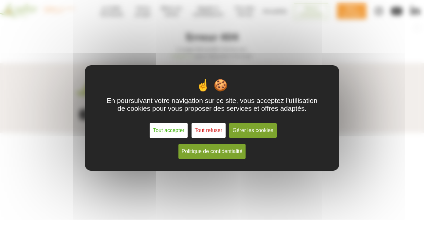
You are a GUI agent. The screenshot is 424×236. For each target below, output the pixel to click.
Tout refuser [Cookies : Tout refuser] (208, 130)
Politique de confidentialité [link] (212, 151)
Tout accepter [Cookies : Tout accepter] (168, 130)
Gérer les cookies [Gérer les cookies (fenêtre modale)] (252, 130)
